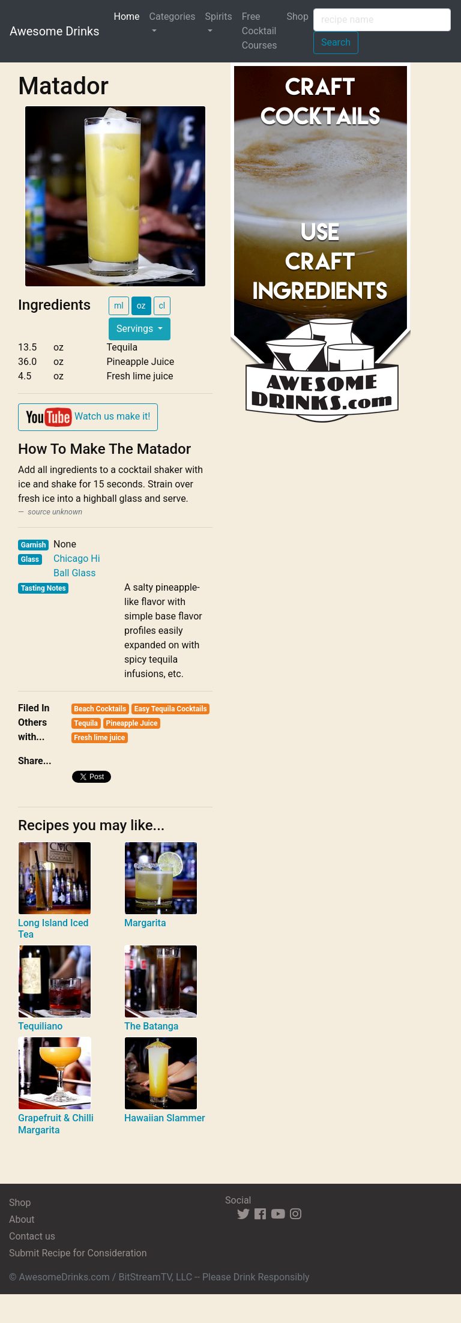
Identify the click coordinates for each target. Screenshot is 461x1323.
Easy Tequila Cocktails (170, 709)
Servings (135, 328)
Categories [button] (172, 16)
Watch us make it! (88, 417)
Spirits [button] (218, 16)
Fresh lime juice (99, 738)
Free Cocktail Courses (259, 31)
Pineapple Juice (132, 723)
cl (162, 305)
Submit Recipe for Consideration (77, 1253)
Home (128, 15)
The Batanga (151, 1026)
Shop (298, 16)
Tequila (86, 723)
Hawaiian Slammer (164, 1118)
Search (336, 42)
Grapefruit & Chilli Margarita (56, 1123)
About (22, 1219)
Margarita (145, 923)
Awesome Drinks (54, 31)
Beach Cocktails (100, 709)
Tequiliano (40, 1026)
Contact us (32, 1236)
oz (141, 305)
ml (119, 305)
